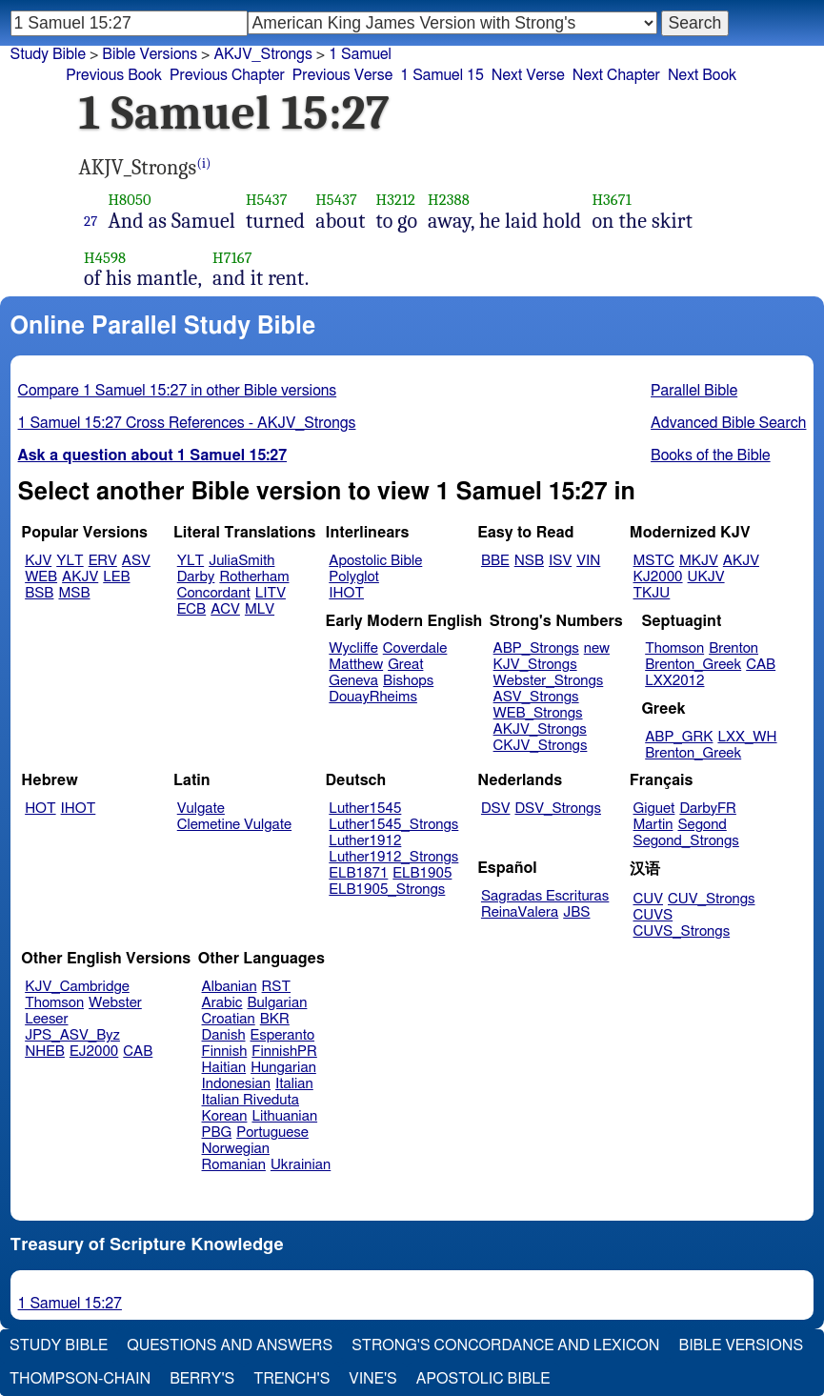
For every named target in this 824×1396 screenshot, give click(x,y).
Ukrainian (301, 1165)
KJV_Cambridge (77, 987)
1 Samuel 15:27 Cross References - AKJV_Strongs (187, 423)
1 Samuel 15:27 (70, 1303)
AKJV (80, 577)
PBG (217, 1132)
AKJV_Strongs (262, 54)
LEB (116, 577)
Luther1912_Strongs (393, 857)
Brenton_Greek (693, 665)
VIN (588, 561)
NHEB (45, 1051)
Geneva (353, 681)
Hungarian (283, 1068)
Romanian (234, 1165)
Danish (224, 1035)
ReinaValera (519, 912)
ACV (225, 609)
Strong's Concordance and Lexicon (505, 1345)
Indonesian (236, 1084)
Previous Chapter (227, 75)
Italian (294, 1084)
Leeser (46, 1019)
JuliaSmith (241, 561)
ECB (191, 609)
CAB (760, 665)
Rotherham (254, 577)
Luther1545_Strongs (393, 825)
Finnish (225, 1051)
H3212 (395, 200)
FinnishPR (284, 1051)
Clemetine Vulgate (234, 825)
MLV (259, 609)
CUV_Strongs (711, 899)
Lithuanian (284, 1116)
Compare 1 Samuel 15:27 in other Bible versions (177, 390)
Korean (225, 1116)
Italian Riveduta (250, 1100)
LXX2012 (674, 681)
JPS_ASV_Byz (72, 1035)
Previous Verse (342, 75)
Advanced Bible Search (728, 423)
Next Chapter (616, 75)
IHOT (346, 593)
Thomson (674, 648)
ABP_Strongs (536, 648)
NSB (529, 561)
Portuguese (272, 1132)
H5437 (267, 200)
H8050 (129, 200)
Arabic (222, 1003)
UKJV (706, 577)
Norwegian (236, 1149)
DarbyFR (707, 808)
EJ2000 (94, 1051)
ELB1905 (422, 873)
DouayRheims (373, 697)
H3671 (611, 200)
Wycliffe (353, 648)
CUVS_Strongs (682, 931)
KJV (38, 561)
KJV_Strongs (535, 665)
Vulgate (201, 808)
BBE (495, 561)
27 (90, 221)
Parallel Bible (694, 390)
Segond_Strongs (686, 841)
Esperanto (283, 1035)
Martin (653, 825)
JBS (576, 912)
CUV (648, 899)
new (597, 648)
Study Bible (48, 54)
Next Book (702, 75)
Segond (701, 825)
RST (276, 987)
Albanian (229, 987)
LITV (270, 593)
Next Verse (528, 75)
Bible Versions (149, 54)
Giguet (654, 808)
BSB (39, 593)
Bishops (408, 681)
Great (405, 665)
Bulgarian (277, 1003)
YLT (69, 561)
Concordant (214, 593)
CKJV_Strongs (540, 745)
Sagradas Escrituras (545, 896)
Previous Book (114, 75)
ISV (560, 561)
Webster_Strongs (548, 681)
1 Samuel (360, 54)
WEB (41, 577)
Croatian (228, 1019)
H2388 (449, 200)
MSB (74, 593)
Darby (196, 577)
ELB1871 (358, 873)
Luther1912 (365, 841)
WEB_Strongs (538, 713)
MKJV (698, 561)
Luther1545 (365, 808)
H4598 (105, 258)
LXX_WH (746, 737)
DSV (496, 808)
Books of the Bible (711, 455)
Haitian (224, 1068)
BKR (275, 1019)
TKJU (652, 593)
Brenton (733, 648)
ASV (136, 561)
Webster (115, 1003)
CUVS (653, 915)
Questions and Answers (229, 1345)
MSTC (653, 561)
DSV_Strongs (557, 808)
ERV (103, 561)
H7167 (232, 258)
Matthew (356, 665)
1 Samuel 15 (442, 75)
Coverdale (415, 648)
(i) (203, 163)
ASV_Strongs (536, 697)
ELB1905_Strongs (387, 889)
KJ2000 (658, 577)
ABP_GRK (679, 737)
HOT (40, 808)
